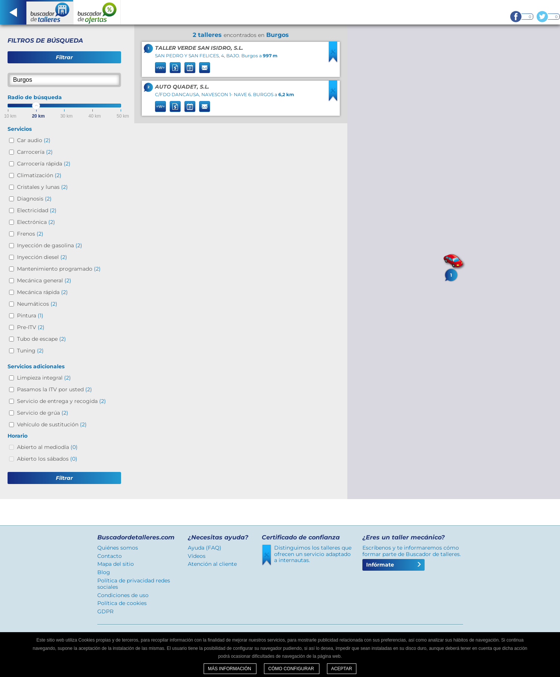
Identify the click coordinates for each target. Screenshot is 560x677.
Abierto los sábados (47, 458)
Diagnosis (34, 198)
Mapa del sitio (115, 564)
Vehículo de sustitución (52, 424)
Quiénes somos (117, 547)
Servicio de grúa (42, 412)
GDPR (105, 611)
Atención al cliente (212, 564)
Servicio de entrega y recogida (61, 401)
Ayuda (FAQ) (204, 547)
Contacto (109, 556)
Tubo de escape (41, 338)
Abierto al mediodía (47, 447)
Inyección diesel (42, 257)
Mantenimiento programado (59, 268)
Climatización (39, 175)
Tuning (30, 350)
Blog (103, 572)
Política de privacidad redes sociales (133, 583)
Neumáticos (37, 303)
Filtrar (64, 57)
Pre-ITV (30, 327)
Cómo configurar (291, 668)
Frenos (30, 233)
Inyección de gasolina (49, 245)
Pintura (30, 315)
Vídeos (197, 556)
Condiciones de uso (123, 595)
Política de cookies (122, 603)
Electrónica (36, 222)
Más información (230, 668)
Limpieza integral (44, 377)
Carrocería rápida (44, 163)
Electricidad (37, 210)
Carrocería (35, 152)
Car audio (34, 140)
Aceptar (341, 668)
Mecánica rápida (42, 292)
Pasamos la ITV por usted (54, 389)
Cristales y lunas (42, 187)
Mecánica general (44, 280)
